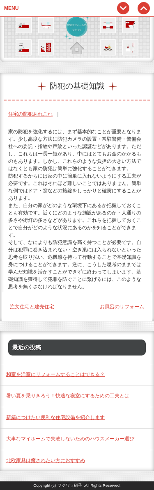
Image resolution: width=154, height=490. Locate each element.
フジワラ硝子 (69, 485)
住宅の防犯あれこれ (30, 114)
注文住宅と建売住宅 (32, 307)
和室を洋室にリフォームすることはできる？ (55, 374)
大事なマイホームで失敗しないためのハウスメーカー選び (70, 439)
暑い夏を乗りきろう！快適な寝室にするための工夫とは (67, 396)
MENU (11, 8)
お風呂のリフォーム (122, 307)
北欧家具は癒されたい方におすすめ (45, 460)
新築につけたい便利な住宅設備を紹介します (55, 417)
